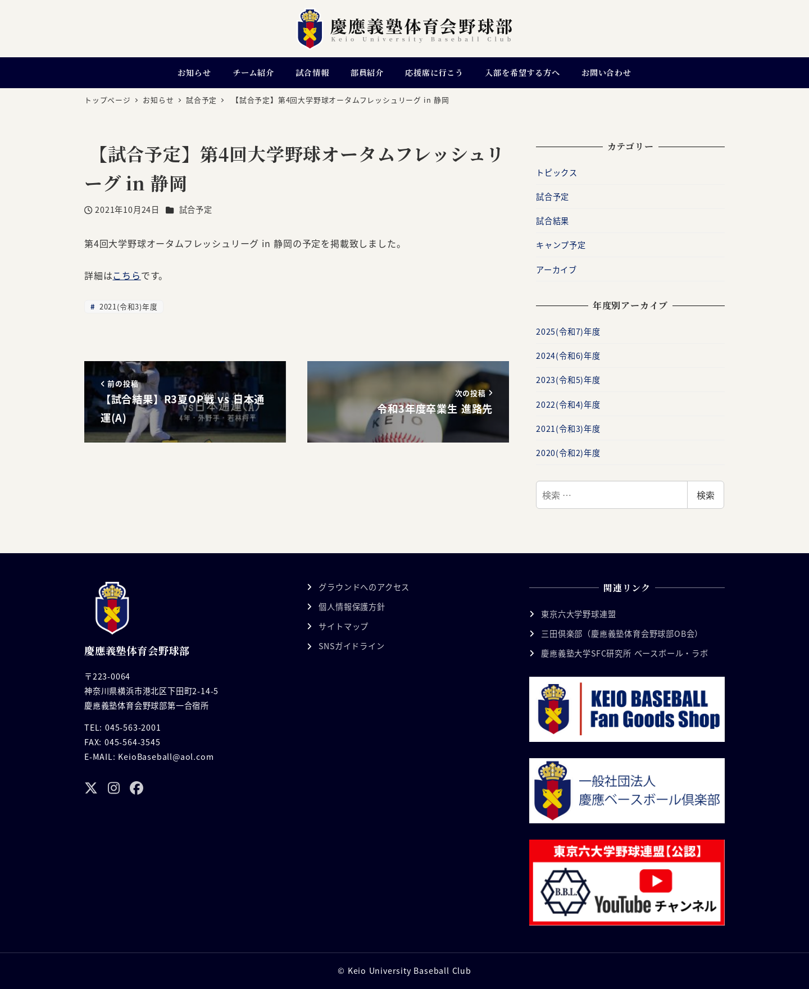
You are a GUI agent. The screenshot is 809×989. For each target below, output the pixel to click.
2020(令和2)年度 (568, 452)
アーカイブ (556, 269)
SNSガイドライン (351, 645)
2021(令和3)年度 (127, 306)
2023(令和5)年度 (568, 379)
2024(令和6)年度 (568, 355)
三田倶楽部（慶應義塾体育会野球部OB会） (622, 633)
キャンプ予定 (561, 244)
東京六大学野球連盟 (578, 613)
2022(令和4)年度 (568, 404)
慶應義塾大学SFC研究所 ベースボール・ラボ (624, 653)
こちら (126, 275)
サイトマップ (344, 626)
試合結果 (552, 220)
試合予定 (195, 209)
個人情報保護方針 (352, 606)
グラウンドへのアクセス (364, 587)
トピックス (557, 172)
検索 (706, 495)
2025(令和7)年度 (568, 331)
